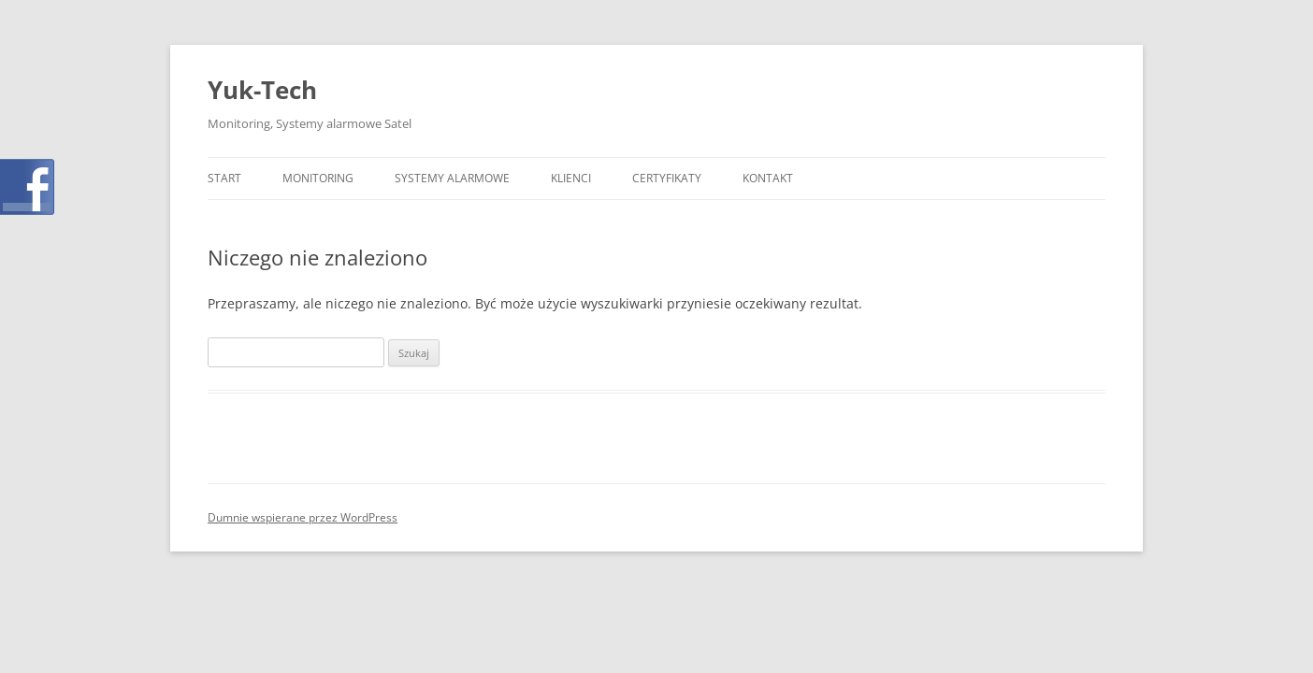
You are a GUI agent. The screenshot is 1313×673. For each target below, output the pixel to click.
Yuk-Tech (262, 90)
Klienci (571, 178)
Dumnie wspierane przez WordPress (302, 517)
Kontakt (768, 178)
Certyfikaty (666, 178)
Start (224, 178)
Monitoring (318, 178)
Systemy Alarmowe (452, 178)
